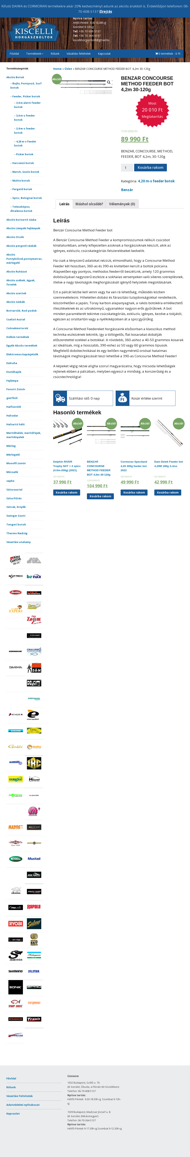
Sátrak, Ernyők (16, 507)
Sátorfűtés (14, 498)
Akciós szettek (16, 293)
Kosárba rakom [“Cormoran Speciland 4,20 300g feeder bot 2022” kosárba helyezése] (134, 492)
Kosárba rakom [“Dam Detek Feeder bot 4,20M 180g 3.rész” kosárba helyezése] (168, 492)
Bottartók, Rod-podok (21, 310)
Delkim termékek (17, 337)
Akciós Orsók (15, 237)
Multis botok (21, 180)
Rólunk (55, 53)
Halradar (12, 415)
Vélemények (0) (122, 204)
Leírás (64, 204)
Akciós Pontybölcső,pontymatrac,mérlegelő (24, 259)
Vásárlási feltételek (79, 53)
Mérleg (11, 446)
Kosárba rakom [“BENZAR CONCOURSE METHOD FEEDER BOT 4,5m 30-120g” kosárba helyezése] (100, 496)
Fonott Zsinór (15, 389)
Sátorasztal (14, 489)
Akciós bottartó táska (21, 219)
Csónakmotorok (17, 328)
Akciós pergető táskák (21, 246)
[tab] (64, 203)
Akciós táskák (15, 302)
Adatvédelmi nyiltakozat (23, 1105)
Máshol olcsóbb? (89, 204)
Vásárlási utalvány (18, 542)
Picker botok (24, 154)
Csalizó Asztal (15, 319)
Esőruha (11, 363)
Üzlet (68, 69)
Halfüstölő (13, 407)
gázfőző (12, 398)
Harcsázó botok (23, 163)
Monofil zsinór (16, 463)
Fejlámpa (12, 380)
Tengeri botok (16, 524)
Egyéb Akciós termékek (21, 345)
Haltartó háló (15, 424)
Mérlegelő (13, 454)
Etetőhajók (13, 372)
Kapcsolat (104, 53)
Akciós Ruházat (16, 271)
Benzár (127, 190)
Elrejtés (105, 11)
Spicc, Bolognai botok (27, 198)
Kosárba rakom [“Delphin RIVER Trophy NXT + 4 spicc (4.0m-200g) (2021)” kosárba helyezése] (66, 492)
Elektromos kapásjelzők (22, 354)
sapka (10, 481)
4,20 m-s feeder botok (156, 181)
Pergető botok (22, 189)
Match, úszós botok (25, 172)
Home (57, 69)
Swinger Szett (16, 515)
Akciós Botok (15, 77)
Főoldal (14, 53)
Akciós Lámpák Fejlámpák (23, 228)
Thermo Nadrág (17, 533)
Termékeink (33, 53)
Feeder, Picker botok (26, 96)
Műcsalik (12, 472)
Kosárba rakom (150, 167)
